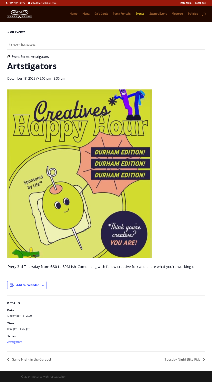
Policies (193, 14)
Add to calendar (27, 285)
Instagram (186, 3)
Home (73, 14)
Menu (86, 14)
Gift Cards (101, 14)
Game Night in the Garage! (31, 359)
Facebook (200, 3)
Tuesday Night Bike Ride (182, 359)
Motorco (177, 14)
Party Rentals (122, 14)
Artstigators (14, 342)
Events (140, 14)
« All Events (16, 32)
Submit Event (158, 14)
